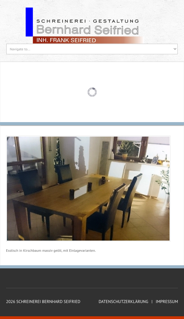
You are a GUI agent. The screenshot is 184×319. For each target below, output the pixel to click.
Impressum (167, 301)
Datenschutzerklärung (123, 301)
